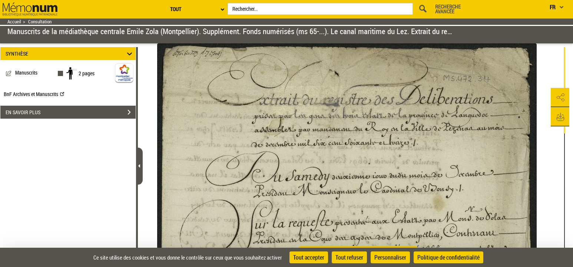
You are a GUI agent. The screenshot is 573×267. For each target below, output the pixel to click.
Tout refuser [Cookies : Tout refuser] (349, 257)
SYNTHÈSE (70, 53)
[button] (560, 97)
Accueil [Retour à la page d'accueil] (14, 22)
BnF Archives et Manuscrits (34, 94)
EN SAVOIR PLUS (71, 112)
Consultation (40, 22)
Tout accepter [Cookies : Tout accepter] (308, 257)
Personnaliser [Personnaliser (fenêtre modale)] (390, 257)
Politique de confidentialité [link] (448, 257)
